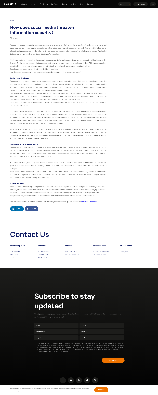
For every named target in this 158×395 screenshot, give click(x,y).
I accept (101, 390)
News (82, 4)
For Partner (55, 4)
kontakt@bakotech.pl (89, 202)
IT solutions (44, 4)
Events (64, 4)
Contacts (90, 4)
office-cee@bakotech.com (72, 255)
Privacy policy (124, 252)
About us (24, 4)
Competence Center (100, 255)
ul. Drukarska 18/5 (15, 252)
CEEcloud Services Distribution (101, 252)
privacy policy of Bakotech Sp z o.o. (67, 347)
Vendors (33, 4)
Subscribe (113, 360)
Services (73, 4)
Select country (140, 4)
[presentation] (49, 360)
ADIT (94, 255)
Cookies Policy (50, 388)
